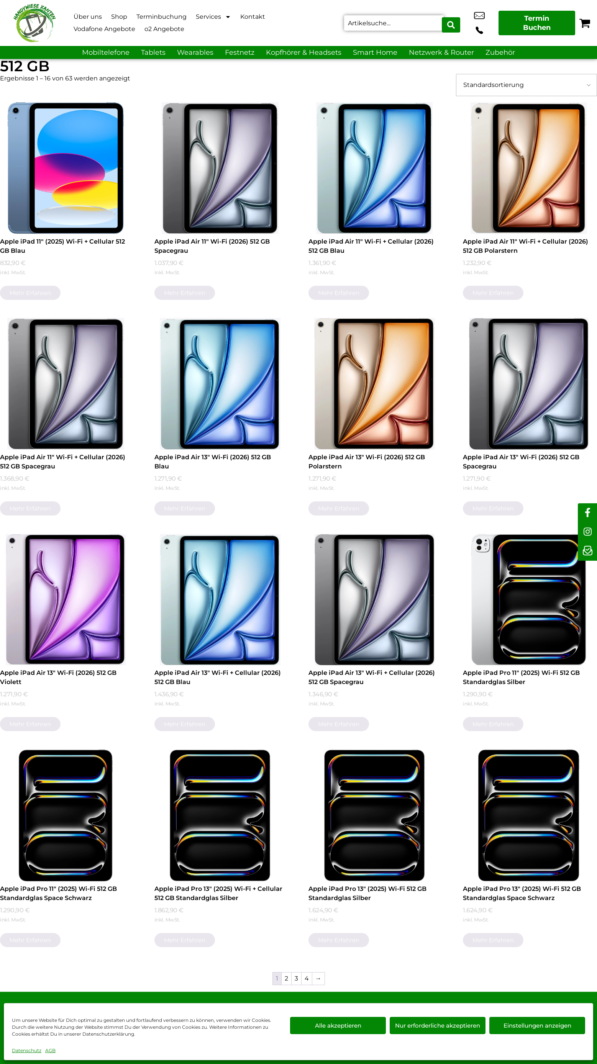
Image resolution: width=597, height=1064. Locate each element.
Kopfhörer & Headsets (303, 52)
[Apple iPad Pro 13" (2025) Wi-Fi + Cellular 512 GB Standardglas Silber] (220, 815)
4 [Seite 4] (307, 978)
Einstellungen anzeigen (537, 1025)
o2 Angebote (164, 29)
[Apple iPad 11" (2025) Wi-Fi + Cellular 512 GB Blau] (66, 168)
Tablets (153, 52)
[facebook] (587, 512)
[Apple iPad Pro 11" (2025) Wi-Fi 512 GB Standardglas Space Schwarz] (66, 815)
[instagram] (587, 532)
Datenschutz (26, 1050)
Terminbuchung (161, 16)
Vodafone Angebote (104, 29)
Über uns (88, 16)
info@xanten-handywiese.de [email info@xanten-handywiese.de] (470, 23)
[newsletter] (587, 551)
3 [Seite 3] (296, 978)
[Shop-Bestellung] (526, 85)
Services (213, 17)
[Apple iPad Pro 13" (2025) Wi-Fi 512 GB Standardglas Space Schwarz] (529, 815)
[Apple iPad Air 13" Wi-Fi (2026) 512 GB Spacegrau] (529, 384)
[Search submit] (451, 23)
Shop (119, 16)
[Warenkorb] (584, 23)
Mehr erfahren (30, 292)
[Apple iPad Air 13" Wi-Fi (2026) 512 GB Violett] (66, 600)
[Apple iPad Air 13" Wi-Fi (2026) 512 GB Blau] (220, 384)
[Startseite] (34, 23)
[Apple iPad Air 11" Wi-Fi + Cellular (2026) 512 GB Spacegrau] (66, 384)
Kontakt (252, 16)
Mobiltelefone (106, 52)
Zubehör (500, 52)
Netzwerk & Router (441, 52)
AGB (50, 1050)
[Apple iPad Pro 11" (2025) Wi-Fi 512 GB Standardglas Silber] (529, 600)
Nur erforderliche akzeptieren (437, 1025)
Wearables (195, 52)
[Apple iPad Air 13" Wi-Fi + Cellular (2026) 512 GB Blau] (220, 600)
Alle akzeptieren (338, 1025)
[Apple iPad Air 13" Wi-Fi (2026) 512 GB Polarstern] (374, 384)
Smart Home (375, 52)
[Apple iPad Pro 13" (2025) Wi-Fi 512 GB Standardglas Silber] (374, 815)
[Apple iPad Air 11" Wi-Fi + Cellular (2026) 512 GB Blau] (374, 168)
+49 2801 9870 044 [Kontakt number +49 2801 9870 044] (487, 23)
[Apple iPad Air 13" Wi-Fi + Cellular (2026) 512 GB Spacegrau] (374, 600)
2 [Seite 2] (286, 978)
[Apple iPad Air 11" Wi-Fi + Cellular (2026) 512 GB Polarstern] (529, 168)
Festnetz (239, 52)
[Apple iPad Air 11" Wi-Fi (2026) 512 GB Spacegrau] (220, 168)
